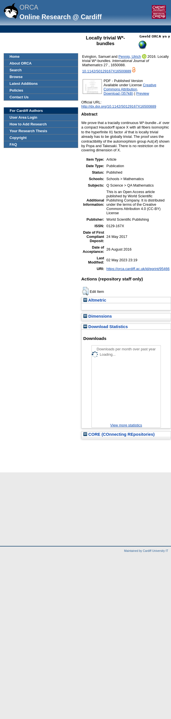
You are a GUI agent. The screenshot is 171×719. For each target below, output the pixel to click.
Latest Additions (24, 83)
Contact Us (19, 97)
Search (16, 70)
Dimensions (97, 316)
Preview (142, 93)
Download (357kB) (118, 93)
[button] (85, 291)
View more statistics (126, 425)
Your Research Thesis (28, 131)
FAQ (13, 144)
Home (15, 56)
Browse (16, 77)
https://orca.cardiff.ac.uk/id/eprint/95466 (138, 269)
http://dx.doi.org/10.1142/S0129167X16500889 (118, 106)
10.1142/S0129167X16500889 (106, 71)
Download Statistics (105, 326)
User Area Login (23, 117)
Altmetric (94, 300)
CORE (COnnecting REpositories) (119, 434)
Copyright (18, 138)
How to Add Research (28, 124)
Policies (16, 90)
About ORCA (21, 63)
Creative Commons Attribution (130, 87)
